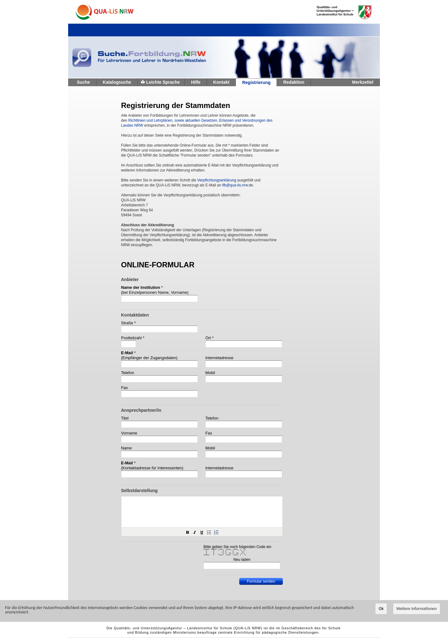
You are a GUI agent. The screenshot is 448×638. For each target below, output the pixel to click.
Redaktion (293, 82)
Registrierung (256, 82)
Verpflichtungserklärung (216, 180)
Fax (124, 387)
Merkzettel (362, 82)
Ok (381, 609)
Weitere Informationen (416, 609)
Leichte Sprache (163, 82)
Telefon (127, 372)
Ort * (209, 337)
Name (126, 448)
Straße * (128, 323)
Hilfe (195, 82)
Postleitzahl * (132, 337)
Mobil (210, 372)
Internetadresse (219, 357)
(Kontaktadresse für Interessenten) (152, 468)
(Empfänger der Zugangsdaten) (149, 357)
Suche (83, 82)
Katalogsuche (117, 82)
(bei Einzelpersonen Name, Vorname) (155, 292)
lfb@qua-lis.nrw (235, 185)
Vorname (129, 433)
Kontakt (221, 82)
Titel (124, 418)
